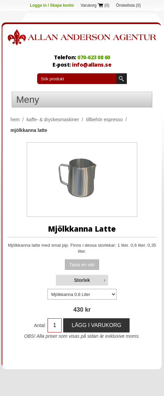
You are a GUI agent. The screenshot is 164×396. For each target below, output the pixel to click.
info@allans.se (91, 64)
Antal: (40, 325)
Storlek (82, 280)
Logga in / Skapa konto (52, 5)
